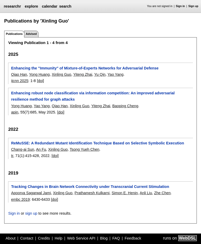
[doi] (40, 81)
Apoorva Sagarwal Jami (31, 193)
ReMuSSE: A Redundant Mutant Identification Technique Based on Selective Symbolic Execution (97, 143)
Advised (31, 33)
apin (14, 112)
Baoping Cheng (125, 106)
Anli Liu (146, 193)
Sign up (193, 6)
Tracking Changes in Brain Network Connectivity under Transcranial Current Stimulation (90, 187)
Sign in (180, 6)
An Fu (41, 149)
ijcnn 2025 (19, 81)
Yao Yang (116, 74)
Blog (104, 238)
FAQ (116, 238)
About (11, 238)
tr (12, 156)
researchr (12, 6)
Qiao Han (19, 74)
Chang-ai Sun (22, 149)
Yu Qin (99, 74)
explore (31, 6)
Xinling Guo (61, 74)
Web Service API (81, 238)
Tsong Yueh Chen (84, 149)
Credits (44, 238)
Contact (26, 238)
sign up (31, 213)
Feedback (133, 238)
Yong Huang (39, 74)
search (65, 6)
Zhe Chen (162, 193)
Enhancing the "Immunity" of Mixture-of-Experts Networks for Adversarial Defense (84, 68)
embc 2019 (20, 199)
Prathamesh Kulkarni (92, 193)
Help (59, 238)
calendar (49, 6)
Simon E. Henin (124, 193)
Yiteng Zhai (82, 74)
